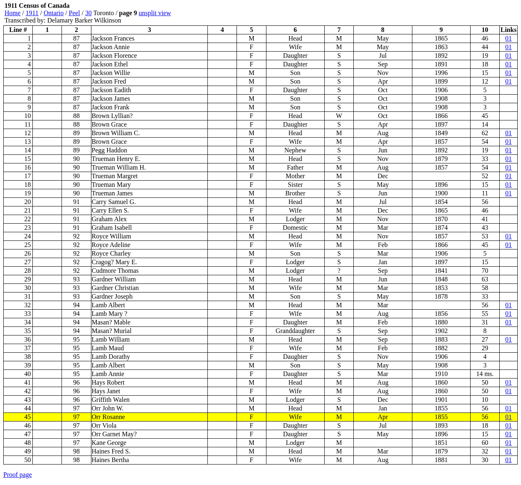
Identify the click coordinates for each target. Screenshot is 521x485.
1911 (32, 12)
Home (12, 12)
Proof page (17, 474)
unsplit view (155, 12)
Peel (74, 12)
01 (508, 38)
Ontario (53, 12)
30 (88, 12)
